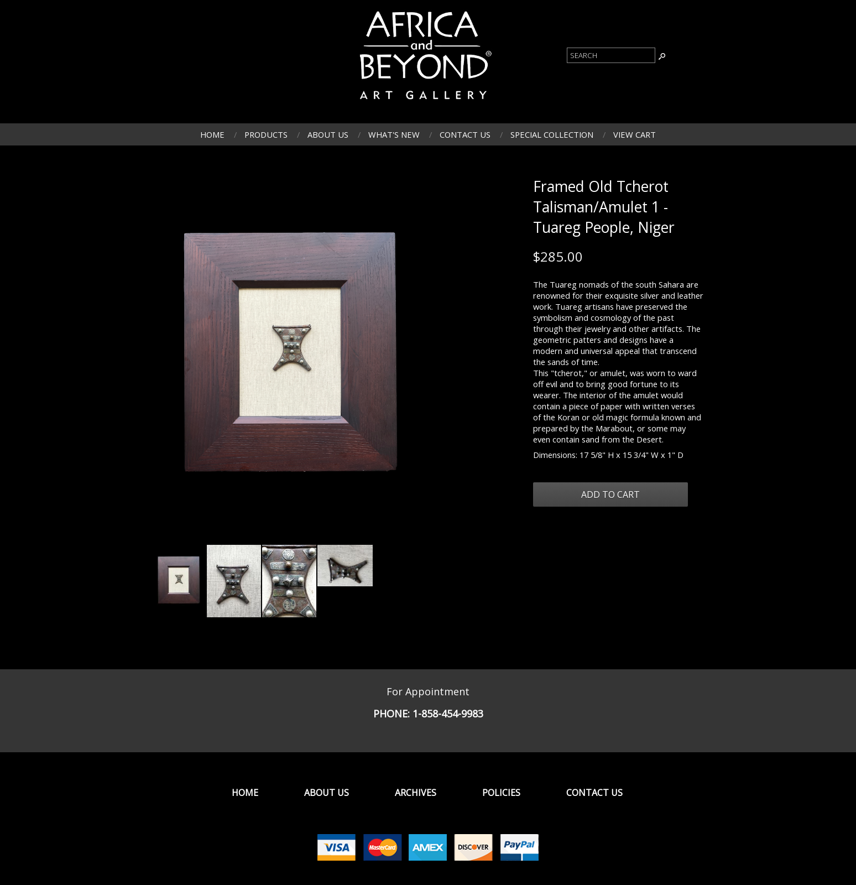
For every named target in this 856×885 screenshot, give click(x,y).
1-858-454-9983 (448, 713)
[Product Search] (611, 55)
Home (212, 134)
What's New (394, 134)
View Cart (634, 134)
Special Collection (551, 134)
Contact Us (465, 134)
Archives (415, 793)
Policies (501, 793)
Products (266, 134)
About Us (327, 134)
